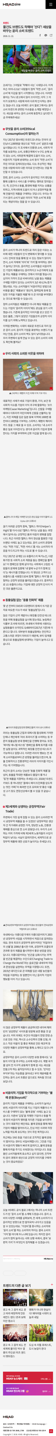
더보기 (51, 1284)
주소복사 (51, 35)
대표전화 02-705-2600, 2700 (13, 1430)
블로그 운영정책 (8, 1424)
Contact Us (8, 1427)
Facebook (40, 35)
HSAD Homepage (38, 1424)
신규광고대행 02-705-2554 (36, 1430)
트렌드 (6, 23)
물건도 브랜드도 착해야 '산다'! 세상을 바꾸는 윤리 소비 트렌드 (27, 28)
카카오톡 (45, 35)
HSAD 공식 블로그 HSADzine (12, 4)
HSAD (8, 1415)
